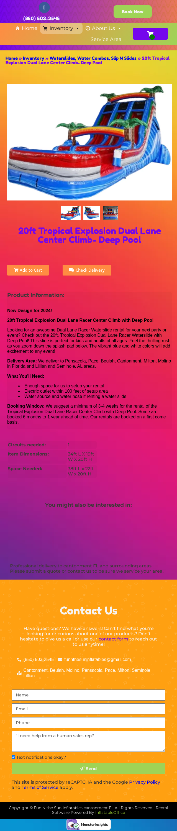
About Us (107, 28)
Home (29, 28)
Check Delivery (87, 270)
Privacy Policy (144, 782)
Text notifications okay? (41, 757)
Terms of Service (40, 787)
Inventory (65, 28)
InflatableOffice (110, 812)
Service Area (106, 39)
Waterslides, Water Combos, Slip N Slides (93, 58)
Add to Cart (28, 270)
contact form (113, 639)
